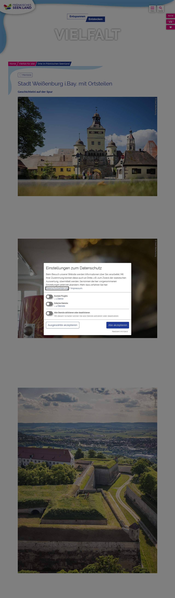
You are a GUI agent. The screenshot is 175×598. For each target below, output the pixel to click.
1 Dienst (58, 299)
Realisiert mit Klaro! (120, 331)
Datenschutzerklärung (57, 288)
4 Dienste (59, 306)
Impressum (76, 288)
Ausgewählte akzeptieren (62, 325)
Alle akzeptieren (117, 325)
